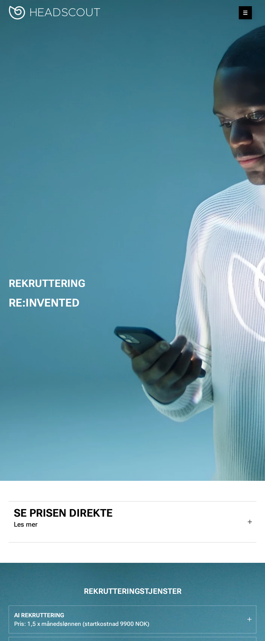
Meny (243, 12)
